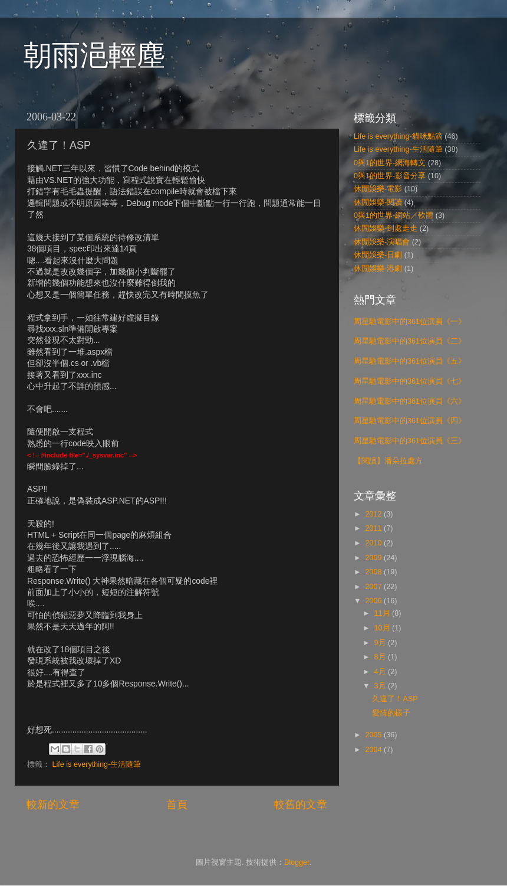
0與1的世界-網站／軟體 (393, 215)
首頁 (176, 804)
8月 (381, 657)
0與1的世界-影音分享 (390, 176)
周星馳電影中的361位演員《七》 (410, 381)
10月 (383, 628)
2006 (374, 601)
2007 (374, 587)
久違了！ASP (394, 699)
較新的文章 (53, 804)
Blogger (297, 862)
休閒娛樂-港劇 (378, 268)
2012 (374, 514)
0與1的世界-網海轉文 (390, 163)
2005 (374, 735)
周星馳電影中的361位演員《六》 (410, 401)
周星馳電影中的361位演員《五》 (410, 361)
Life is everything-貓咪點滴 (398, 136)
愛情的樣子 (391, 713)
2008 (374, 572)
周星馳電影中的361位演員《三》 (410, 441)
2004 (374, 750)
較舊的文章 (300, 804)
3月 (381, 686)
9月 (381, 643)
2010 (374, 543)
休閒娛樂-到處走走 (385, 228)
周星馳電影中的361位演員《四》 (410, 421)
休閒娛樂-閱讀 (378, 202)
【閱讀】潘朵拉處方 (388, 461)
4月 (381, 672)
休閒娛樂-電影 (378, 189)
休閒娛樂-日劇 (378, 255)
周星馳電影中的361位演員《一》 (410, 322)
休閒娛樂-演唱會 (382, 242)
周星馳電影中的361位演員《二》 (410, 341)
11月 (383, 613)
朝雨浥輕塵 (94, 55)
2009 (374, 558)
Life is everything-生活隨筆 (96, 764)
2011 (374, 528)
